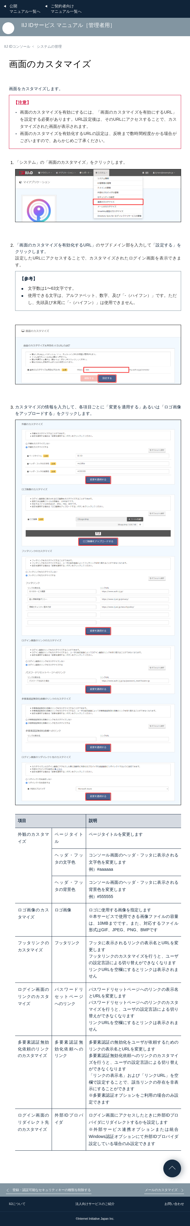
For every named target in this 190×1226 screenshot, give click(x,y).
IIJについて (17, 1204)
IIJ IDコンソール (17, 46)
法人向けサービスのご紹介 (95, 1204)
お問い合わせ (174, 1204)
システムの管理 (49, 46)
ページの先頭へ (172, 1168)
